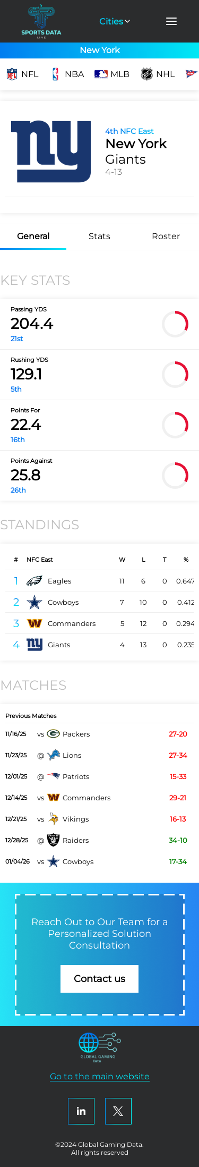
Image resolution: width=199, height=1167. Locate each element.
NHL (157, 74)
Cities (115, 21)
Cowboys (53, 602)
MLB (111, 74)
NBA (66, 74)
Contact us (99, 979)
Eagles (49, 581)
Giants (48, 645)
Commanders (61, 623)
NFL (21, 74)
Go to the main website (100, 1076)
